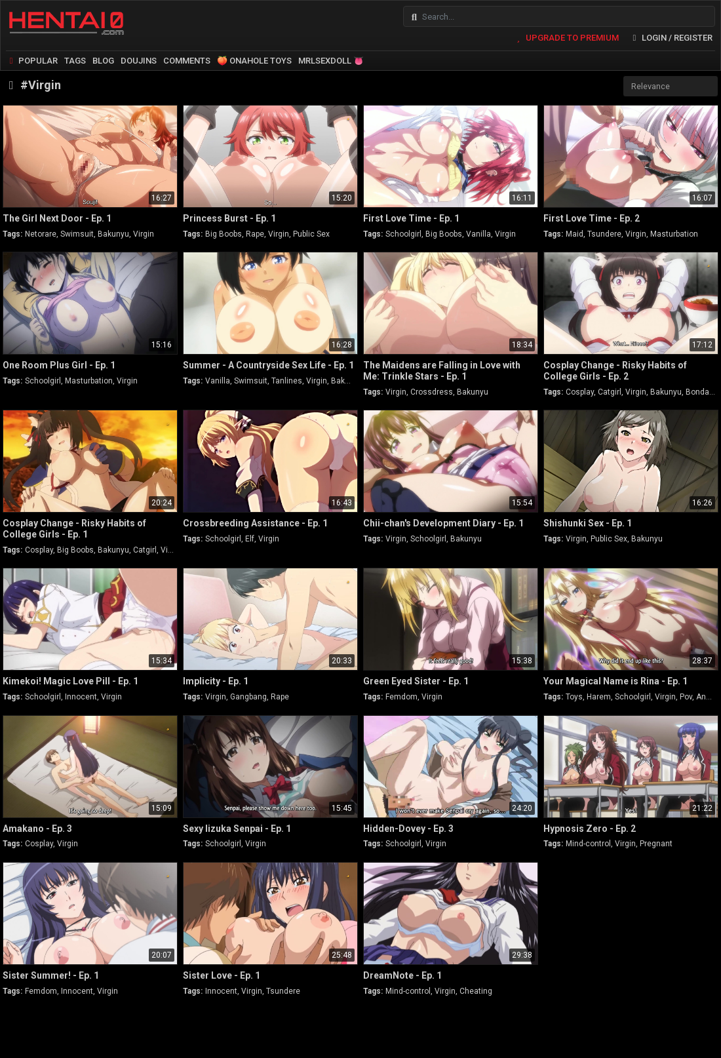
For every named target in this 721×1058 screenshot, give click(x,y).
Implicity (215, 681)
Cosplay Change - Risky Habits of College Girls (615, 371)
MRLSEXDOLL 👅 (331, 61)
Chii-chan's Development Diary (443, 523)
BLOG (103, 61)
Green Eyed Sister (416, 681)
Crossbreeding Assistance (255, 523)
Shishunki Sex (587, 523)
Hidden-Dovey (408, 828)
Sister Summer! (51, 975)
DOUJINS (139, 61)
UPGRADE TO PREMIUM (565, 38)
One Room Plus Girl (59, 365)
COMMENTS (186, 61)
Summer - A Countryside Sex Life (268, 365)
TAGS (75, 61)
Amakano (37, 828)
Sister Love (221, 975)
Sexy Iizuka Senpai (237, 828)
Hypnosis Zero (589, 828)
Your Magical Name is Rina (615, 681)
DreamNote (402, 975)
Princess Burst (229, 218)
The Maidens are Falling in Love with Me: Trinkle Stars (441, 371)
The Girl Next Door (57, 218)
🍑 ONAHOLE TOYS (254, 61)
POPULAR (32, 61)
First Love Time (411, 218)
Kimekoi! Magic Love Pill (70, 681)
